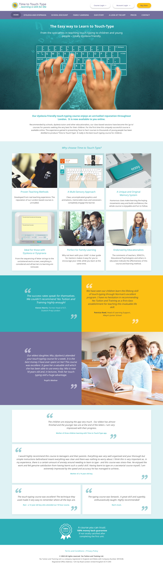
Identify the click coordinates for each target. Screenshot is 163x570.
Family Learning (81, 15)
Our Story (99, 15)
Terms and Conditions (74, 551)
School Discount (59, 15)
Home (16, 15)
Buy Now (144, 5)
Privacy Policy (92, 551)
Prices (133, 15)
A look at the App (117, 15)
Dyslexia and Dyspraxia (35, 15)
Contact (146, 15)
